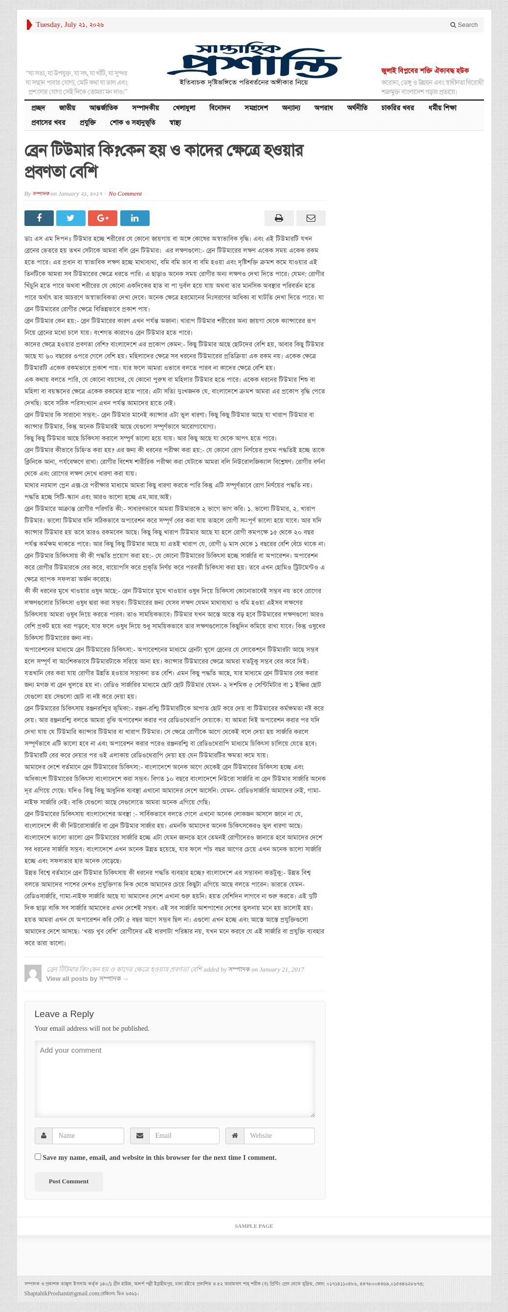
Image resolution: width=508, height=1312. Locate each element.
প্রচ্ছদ (38, 108)
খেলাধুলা (184, 108)
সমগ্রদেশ (256, 108)
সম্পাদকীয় (145, 108)
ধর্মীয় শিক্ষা (442, 108)
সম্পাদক (40, 194)
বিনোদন (219, 108)
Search (464, 24)
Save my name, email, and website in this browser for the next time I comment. (160, 1158)
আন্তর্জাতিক (103, 108)
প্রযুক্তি (88, 123)
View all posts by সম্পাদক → (87, 978)
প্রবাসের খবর (48, 123)
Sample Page (254, 1226)
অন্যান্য (291, 108)
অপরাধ (323, 108)
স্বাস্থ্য (175, 123)
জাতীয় (67, 108)
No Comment (125, 194)
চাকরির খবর (397, 108)
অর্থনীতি (357, 108)
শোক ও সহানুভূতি (132, 123)
